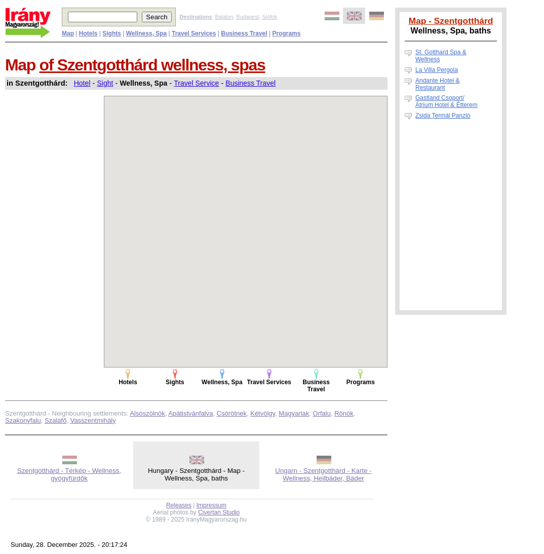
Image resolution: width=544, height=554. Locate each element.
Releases (178, 505)
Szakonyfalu (23, 420)
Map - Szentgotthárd (451, 21)
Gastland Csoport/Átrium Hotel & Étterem (446, 101)
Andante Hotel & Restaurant (437, 84)
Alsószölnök (147, 413)
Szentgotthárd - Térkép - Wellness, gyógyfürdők (69, 474)
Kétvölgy (262, 413)
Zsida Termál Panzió (443, 115)
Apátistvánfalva (190, 413)
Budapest (248, 17)
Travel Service (196, 83)
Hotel (82, 83)
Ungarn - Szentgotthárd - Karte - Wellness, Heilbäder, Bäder (323, 474)
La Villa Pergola (436, 69)
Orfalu (322, 413)
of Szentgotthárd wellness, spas (152, 65)
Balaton (224, 17)
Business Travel (250, 83)
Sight (105, 83)
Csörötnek (232, 413)
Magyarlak (294, 413)
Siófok (269, 17)
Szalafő (55, 420)
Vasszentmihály (93, 420)
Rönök (344, 413)
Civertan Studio (219, 512)
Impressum (211, 505)
